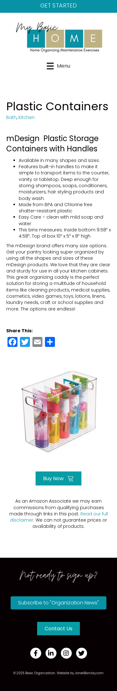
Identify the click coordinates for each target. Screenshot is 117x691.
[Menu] (58, 66)
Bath (11, 117)
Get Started (58, 5)
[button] (58, 602)
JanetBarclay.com (89, 673)
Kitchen (26, 117)
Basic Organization (40, 673)
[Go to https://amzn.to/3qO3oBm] (58, 411)
